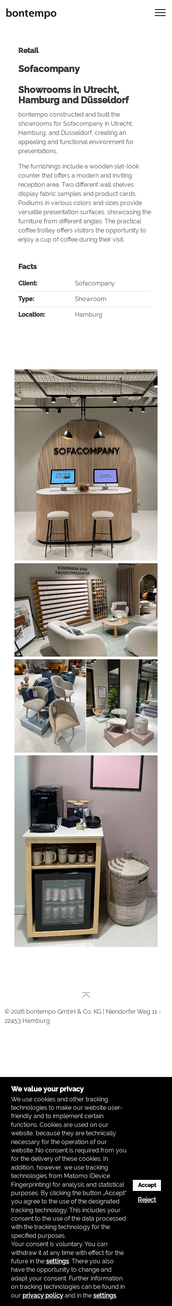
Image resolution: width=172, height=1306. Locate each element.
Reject (147, 1200)
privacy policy (42, 1295)
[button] (158, 12)
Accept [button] (147, 1185)
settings (57, 1261)
